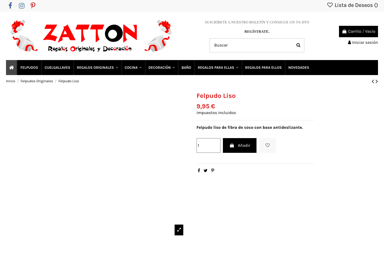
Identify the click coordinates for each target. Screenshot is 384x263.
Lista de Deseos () (352, 5)
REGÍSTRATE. (256, 31)
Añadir (239, 145)
